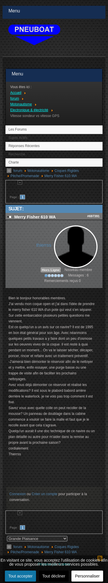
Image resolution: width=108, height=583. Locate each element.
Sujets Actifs (17, 138)
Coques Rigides (66, 171)
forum (17, 171)
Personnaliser (87, 576)
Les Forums (17, 129)
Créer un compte (44, 494)
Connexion (17, 494)
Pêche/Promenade (24, 176)
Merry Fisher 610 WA (60, 176)
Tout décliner (53, 576)
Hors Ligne (51, 270)
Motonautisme (38, 171)
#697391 (93, 216)
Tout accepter (20, 576)
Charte (13, 162)
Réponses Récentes (23, 146)
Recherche (16, 154)
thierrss (43, 245)
